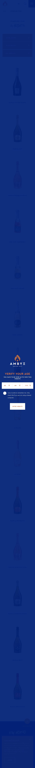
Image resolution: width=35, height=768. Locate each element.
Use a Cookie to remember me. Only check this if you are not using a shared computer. (19, 395)
